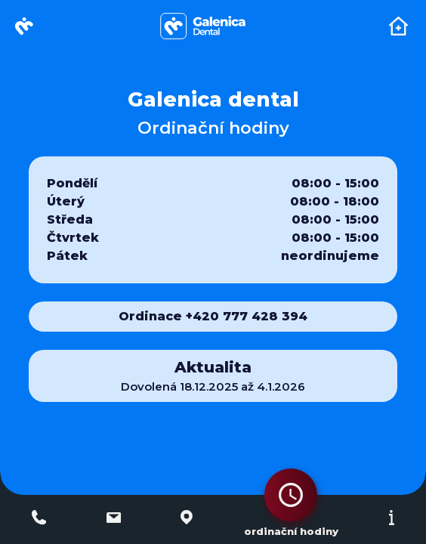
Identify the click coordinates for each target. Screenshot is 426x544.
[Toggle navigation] (398, 26)
